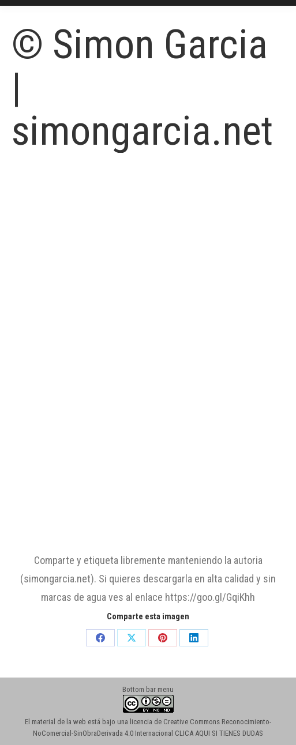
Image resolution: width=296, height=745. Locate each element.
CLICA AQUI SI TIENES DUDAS (219, 733)
